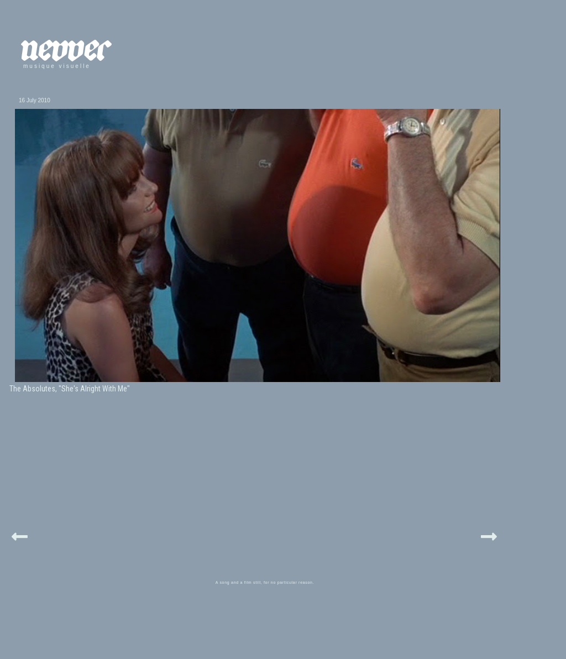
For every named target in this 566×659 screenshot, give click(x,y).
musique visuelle (57, 66)
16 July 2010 (34, 100)
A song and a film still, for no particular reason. (265, 582)
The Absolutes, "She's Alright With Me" (69, 388)
